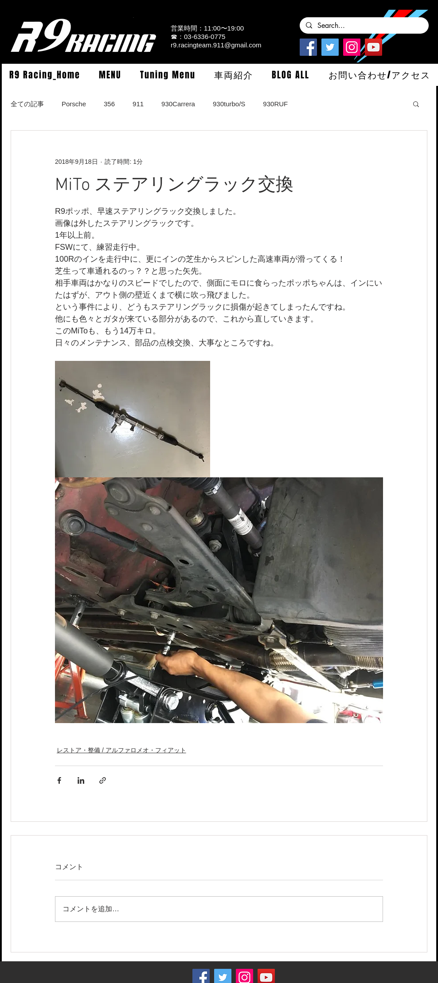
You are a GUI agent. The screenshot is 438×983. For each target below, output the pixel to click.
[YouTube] (373, 47)
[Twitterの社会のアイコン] (330, 47)
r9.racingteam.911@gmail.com (216, 45)
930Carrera (178, 104)
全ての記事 (27, 104)
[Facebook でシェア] (59, 780)
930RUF (275, 104)
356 (109, 104)
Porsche (74, 104)
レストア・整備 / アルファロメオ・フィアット (121, 750)
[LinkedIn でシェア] (81, 780)
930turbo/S (229, 104)
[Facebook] (308, 47)
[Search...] (363, 25)
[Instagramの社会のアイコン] (351, 47)
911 (138, 104)
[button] (110, 75)
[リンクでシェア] (102, 780)
